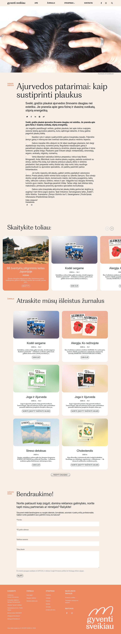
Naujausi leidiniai (31, 598)
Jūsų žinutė (21, 549)
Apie (36, 3)
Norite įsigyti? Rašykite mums (36, 411)
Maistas (48, 604)
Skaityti (25, 286)
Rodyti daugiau (60, 475)
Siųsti (20, 576)
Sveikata (10, 84)
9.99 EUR (74, 286)
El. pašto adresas (23, 530)
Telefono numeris (22, 539)
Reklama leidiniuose (32, 601)
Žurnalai (51, 3)
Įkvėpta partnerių (50, 610)
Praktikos (48, 595)
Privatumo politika (60, 571)
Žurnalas (48, 607)
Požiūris (48, 601)
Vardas (19, 520)
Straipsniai (68, 3)
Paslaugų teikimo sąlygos (76, 571)
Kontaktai (88, 3)
